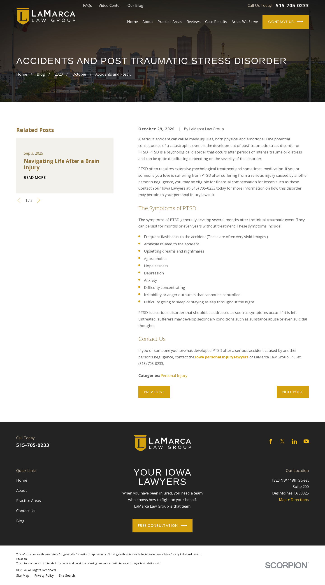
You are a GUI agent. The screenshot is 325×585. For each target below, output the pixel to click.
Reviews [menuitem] (194, 21)
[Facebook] (270, 441)
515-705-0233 (292, 5)
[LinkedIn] (294, 441)
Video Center (110, 5)
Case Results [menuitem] (216, 21)
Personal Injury (174, 375)
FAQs (87, 5)
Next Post (292, 392)
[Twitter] (282, 441)
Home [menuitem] (132, 21)
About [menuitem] (147, 21)
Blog (20, 520)
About (21, 490)
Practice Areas (28, 500)
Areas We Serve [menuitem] (245, 21)
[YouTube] (306, 441)
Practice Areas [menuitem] (170, 21)
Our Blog (135, 5)
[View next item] (38, 200)
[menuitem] (22, 575)
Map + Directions (294, 499)
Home (21, 480)
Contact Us (285, 22)
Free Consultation (162, 525)
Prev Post (154, 392)
